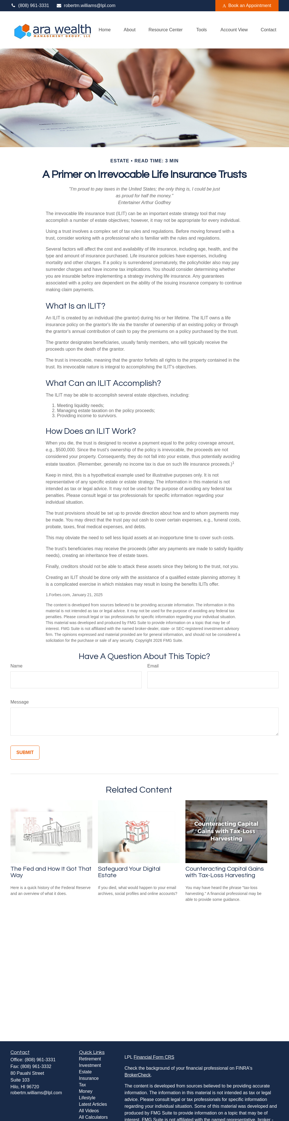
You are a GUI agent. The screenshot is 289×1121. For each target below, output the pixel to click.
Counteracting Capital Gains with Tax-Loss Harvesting (224, 872)
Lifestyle (87, 1097)
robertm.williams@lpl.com (85, 5)
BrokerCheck (137, 1075)
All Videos (89, 1110)
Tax (82, 1084)
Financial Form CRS (153, 1057)
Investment (90, 1065)
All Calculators (93, 1117)
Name (16, 666)
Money (86, 1091)
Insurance (89, 1078)
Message (19, 702)
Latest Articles (93, 1104)
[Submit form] (25, 753)
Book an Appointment (247, 5)
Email (153, 666)
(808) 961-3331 (29, 5)
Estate (85, 1071)
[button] (105, 30)
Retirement (90, 1058)
